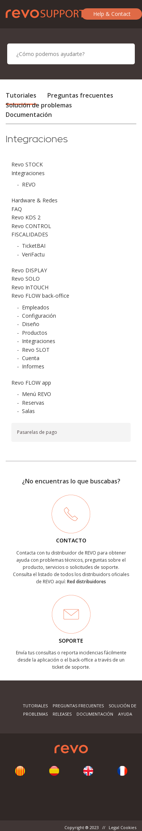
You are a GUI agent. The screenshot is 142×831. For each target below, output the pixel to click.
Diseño (30, 324)
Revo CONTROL (31, 226)
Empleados (35, 307)
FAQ (16, 209)
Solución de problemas (39, 105)
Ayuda (125, 714)
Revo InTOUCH (29, 287)
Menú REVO (36, 394)
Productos (34, 332)
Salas (28, 411)
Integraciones (28, 173)
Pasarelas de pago (37, 432)
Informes (33, 366)
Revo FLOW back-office (40, 295)
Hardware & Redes (34, 200)
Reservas (33, 402)
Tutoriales (21, 95)
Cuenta (30, 358)
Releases (62, 714)
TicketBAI (33, 245)
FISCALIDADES (29, 234)
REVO (29, 184)
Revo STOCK (27, 164)
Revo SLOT (36, 349)
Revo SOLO (25, 278)
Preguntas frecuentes (80, 95)
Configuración (39, 315)
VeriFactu (33, 254)
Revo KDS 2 (26, 217)
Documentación (29, 114)
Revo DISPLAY (29, 270)
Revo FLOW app (31, 382)
